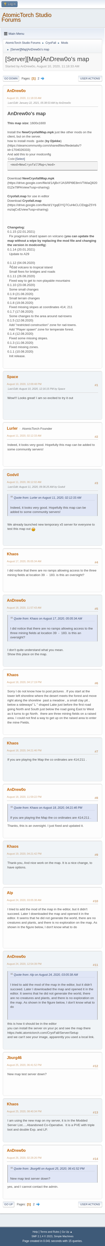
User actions (90, 78)
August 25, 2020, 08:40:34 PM (24, 1111)
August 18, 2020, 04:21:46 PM (24, 750)
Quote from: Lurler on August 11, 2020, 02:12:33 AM (47, 497)
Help (35, 1231)
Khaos (13, 554)
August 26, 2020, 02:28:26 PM (24, 1157)
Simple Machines (63, 1236)
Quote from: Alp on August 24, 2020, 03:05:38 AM (46, 974)
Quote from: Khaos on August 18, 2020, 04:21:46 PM (48, 807)
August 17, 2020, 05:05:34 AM (24, 561)
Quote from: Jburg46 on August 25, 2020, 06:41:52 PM (49, 1168)
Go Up (8, 1204)
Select (20, 159)
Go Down (11, 78)
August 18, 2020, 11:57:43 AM (24, 607)
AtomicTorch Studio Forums (26, 17)
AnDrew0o (16, 91)
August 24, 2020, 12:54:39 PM (24, 963)
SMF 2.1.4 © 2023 (42, 1236)
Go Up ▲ (67, 1231)
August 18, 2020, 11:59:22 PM (24, 796)
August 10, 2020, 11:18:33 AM (24, 98)
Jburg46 (14, 1058)
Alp (10, 893)
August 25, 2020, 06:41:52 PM (24, 1065)
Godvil (13, 475)
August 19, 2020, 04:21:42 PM (24, 853)
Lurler (12, 428)
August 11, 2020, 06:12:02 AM (24, 482)
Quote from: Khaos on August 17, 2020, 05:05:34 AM (48, 618)
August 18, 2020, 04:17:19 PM (24, 682)
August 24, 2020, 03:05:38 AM (24, 900)
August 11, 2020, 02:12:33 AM (24, 435)
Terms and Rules (49, 1231)
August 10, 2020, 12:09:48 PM (24, 384)
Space (12, 377)
